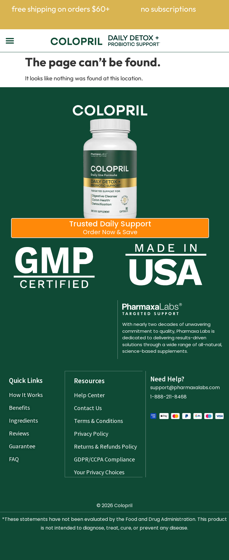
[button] (9, 40)
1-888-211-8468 (168, 396)
